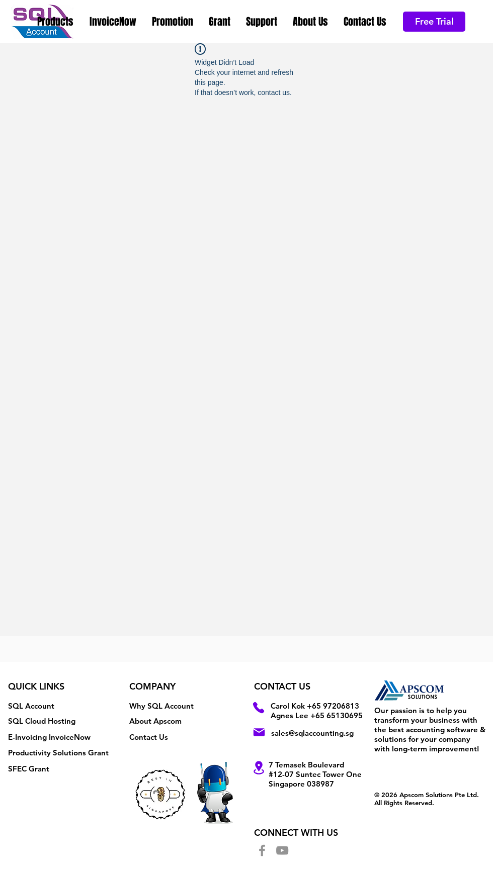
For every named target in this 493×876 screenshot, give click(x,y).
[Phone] (258, 707)
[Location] (258, 767)
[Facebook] (262, 850)
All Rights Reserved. (404, 803)
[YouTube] (282, 850)
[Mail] (259, 732)
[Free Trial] (434, 22)
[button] (56, 22)
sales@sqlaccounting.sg (312, 733)
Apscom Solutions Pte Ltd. (439, 795)
